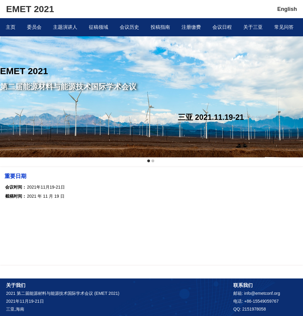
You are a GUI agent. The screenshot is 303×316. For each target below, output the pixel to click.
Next (297, 77)
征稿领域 (98, 27)
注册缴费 (191, 27)
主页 (10, 27)
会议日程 (222, 27)
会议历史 (129, 27)
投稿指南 (160, 27)
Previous (6, 77)
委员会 (34, 27)
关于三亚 (253, 27)
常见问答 (284, 27)
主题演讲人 (65, 27)
